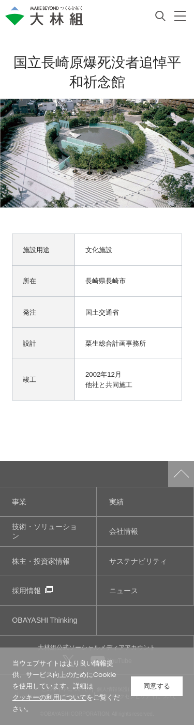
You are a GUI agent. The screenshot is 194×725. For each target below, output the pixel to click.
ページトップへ (181, 474)
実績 (116, 501)
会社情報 (123, 531)
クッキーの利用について (49, 697)
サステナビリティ (138, 561)
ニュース (123, 590)
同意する (156, 686)
